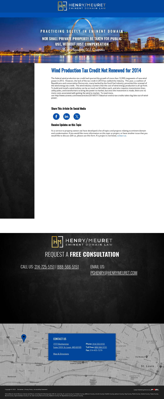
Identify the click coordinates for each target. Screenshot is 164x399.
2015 (10, 211)
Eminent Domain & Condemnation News (24, 130)
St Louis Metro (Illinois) (19, 139)
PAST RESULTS (36, 15)
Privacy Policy (29, 389)
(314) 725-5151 (24, 3)
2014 (10, 215)
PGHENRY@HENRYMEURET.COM (113, 273)
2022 (10, 182)
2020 (10, 191)
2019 (10, 195)
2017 (10, 203)
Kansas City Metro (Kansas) (21, 147)
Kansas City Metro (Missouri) (22, 143)
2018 (10, 199)
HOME (24, 15)
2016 (10, 207)
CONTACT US (137, 15)
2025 (10, 170)
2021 (10, 187)
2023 (10, 178)
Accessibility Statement (40, 389)
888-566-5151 (68, 266)
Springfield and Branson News (22, 151)
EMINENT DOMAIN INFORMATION (58, 15)
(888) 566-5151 (139, 3)
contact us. (122, 135)
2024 (10, 174)
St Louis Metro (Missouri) (20, 135)
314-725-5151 (44, 266)
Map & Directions (61, 353)
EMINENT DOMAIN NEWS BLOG (116, 15)
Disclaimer (20, 389)
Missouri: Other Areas (18, 155)
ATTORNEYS (95, 15)
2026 (10, 166)
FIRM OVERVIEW (81, 15)
